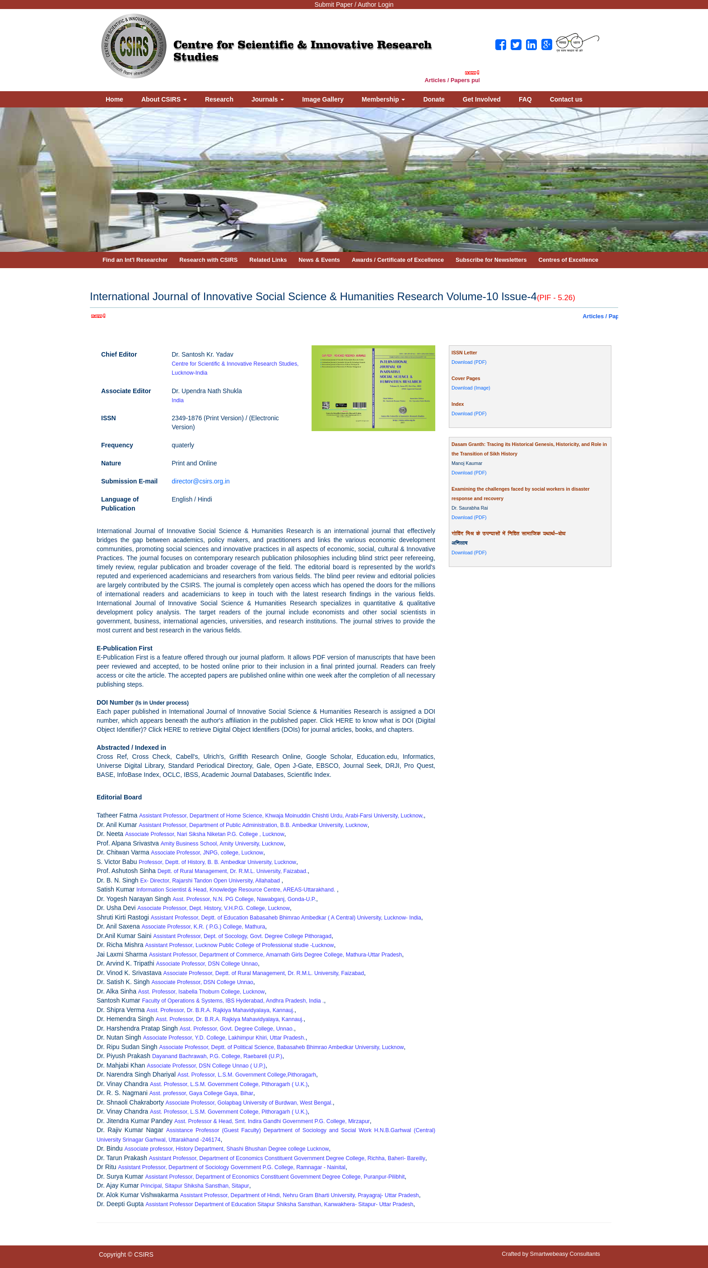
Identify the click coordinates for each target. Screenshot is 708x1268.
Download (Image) (471, 387)
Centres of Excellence (569, 259)
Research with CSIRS (208, 259)
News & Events (319, 259)
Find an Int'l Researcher (135, 259)
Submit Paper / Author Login (353, 4)
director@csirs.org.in (201, 481)
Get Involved (482, 99)
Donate (433, 99)
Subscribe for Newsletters (491, 259)
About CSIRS (164, 99)
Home (114, 99)
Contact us (566, 99)
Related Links (268, 259)
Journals (268, 99)
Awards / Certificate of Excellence (398, 259)
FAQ (525, 99)
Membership (383, 99)
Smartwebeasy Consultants (565, 1253)
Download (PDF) (469, 362)
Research (219, 99)
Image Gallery (323, 99)
